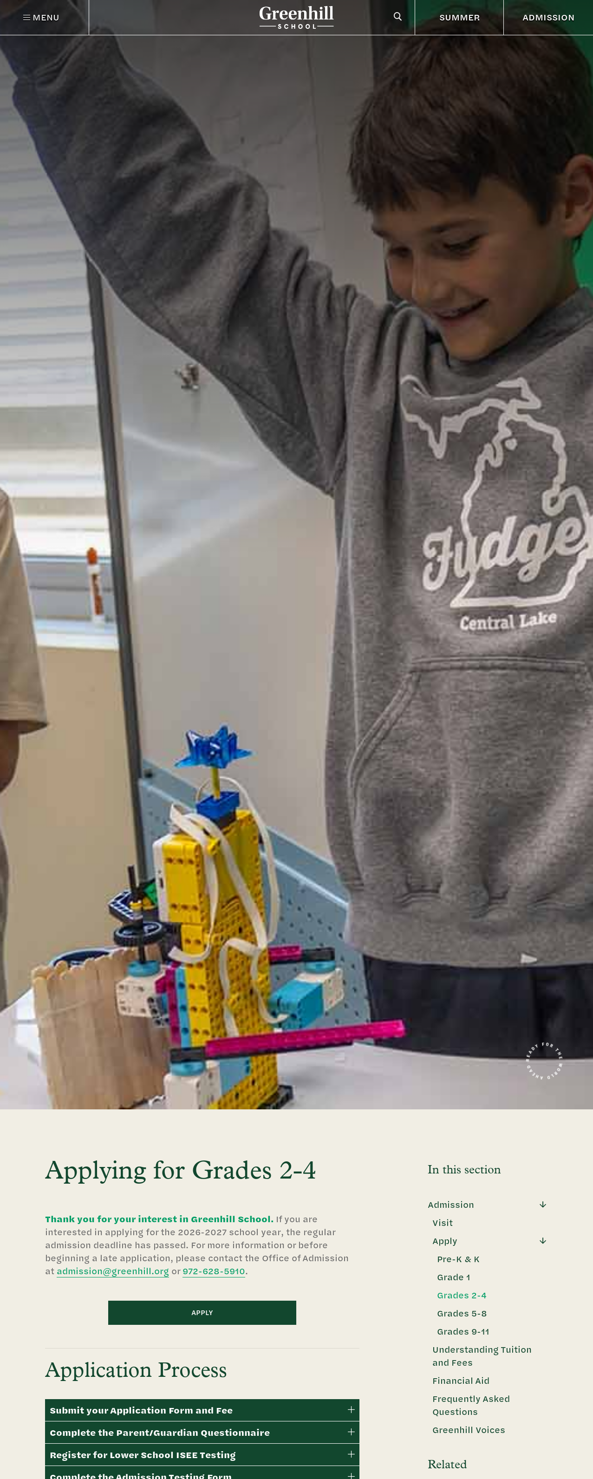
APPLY (202, 1312)
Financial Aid (460, 1380)
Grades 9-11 (463, 1331)
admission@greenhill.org (113, 1270)
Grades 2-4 (462, 1295)
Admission (451, 1204)
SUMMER (459, 17)
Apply (444, 1240)
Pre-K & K (458, 1258)
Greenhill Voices (468, 1429)
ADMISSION (548, 17)
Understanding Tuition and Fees (482, 1355)
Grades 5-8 (462, 1313)
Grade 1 (453, 1277)
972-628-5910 (213, 1270)
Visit (442, 1222)
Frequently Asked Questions (471, 1405)
